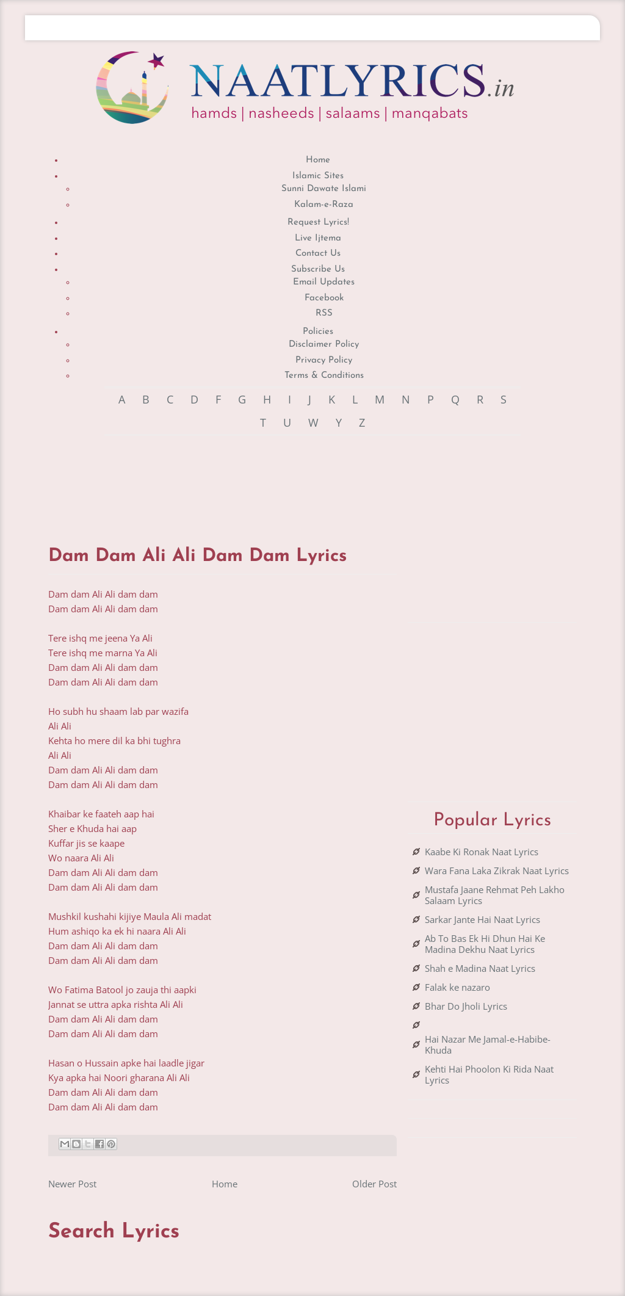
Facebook (324, 298)
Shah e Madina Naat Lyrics (480, 968)
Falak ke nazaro (457, 987)
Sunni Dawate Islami (323, 189)
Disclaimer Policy (324, 344)
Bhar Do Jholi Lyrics (466, 1006)
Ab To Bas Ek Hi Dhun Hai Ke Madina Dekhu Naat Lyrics (485, 944)
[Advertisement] (270, 478)
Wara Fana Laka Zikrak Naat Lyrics (497, 870)
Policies (318, 331)
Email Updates (324, 282)
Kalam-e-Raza (323, 204)
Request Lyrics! (318, 222)
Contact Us (318, 253)
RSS (324, 313)
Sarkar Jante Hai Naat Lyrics (482, 919)
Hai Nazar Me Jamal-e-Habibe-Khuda (488, 1044)
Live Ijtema (318, 238)
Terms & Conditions (324, 375)
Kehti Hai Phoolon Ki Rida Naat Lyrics (489, 1074)
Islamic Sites (318, 176)
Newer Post (72, 1184)
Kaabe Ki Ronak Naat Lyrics (481, 851)
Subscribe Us (318, 269)
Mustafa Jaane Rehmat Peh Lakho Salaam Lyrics (495, 895)
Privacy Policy (323, 360)
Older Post (374, 1184)
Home (318, 160)
